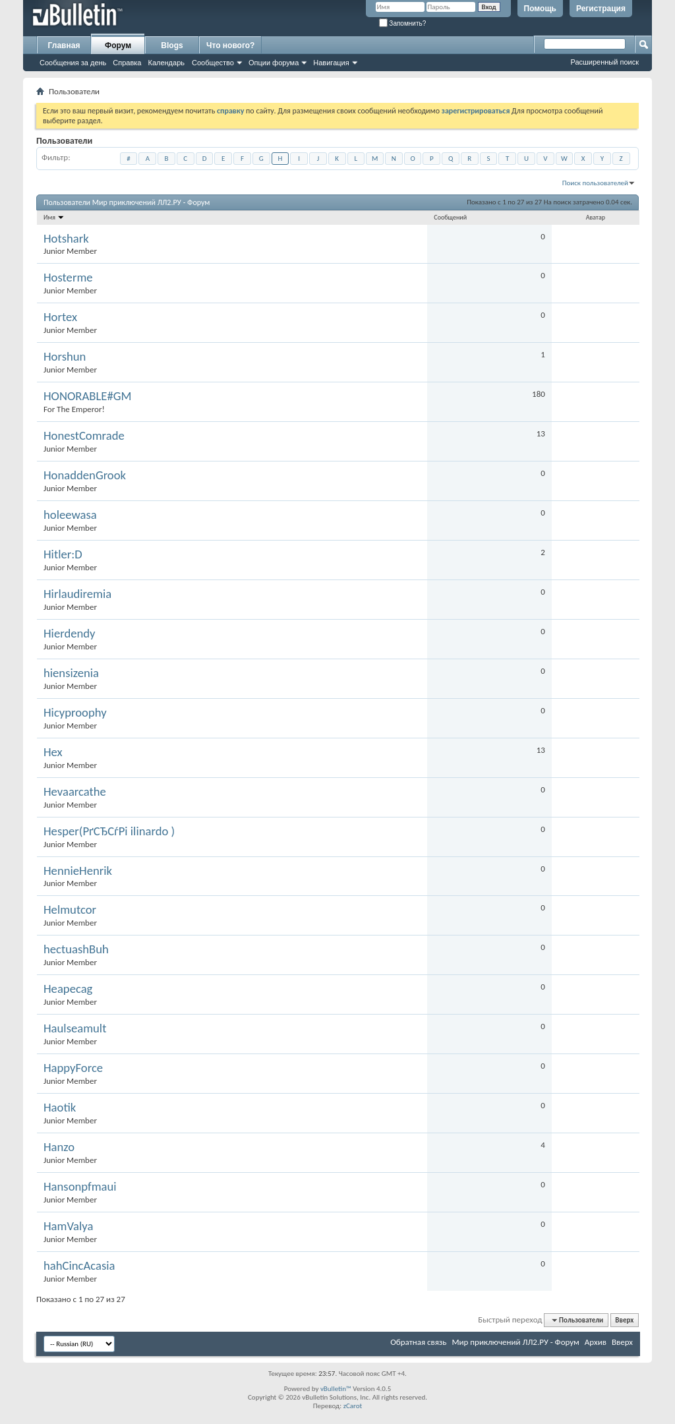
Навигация (331, 63)
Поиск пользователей (595, 183)
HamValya (68, 1226)
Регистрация (601, 8)
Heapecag (68, 989)
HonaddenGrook (85, 475)
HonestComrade (84, 436)
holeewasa (70, 515)
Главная (64, 45)
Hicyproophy (75, 712)
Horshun (65, 356)
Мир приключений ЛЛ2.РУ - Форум (515, 1342)
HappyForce (73, 1068)
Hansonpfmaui (80, 1186)
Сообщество (213, 63)
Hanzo (59, 1147)
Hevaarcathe (75, 792)
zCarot (353, 1406)
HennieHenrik (78, 871)
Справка (127, 63)
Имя (54, 217)
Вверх (624, 1320)
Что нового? (230, 45)
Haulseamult (75, 1028)
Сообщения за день (73, 63)
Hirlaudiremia (77, 594)
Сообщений (450, 217)
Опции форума (274, 63)
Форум (118, 45)
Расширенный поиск (604, 62)
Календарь (166, 63)
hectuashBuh (76, 949)
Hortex (60, 317)
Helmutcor (70, 910)
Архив (595, 1342)
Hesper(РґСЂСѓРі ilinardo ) (109, 831)
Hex (53, 752)
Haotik (60, 1107)
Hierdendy (70, 633)
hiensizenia (71, 673)
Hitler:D (63, 554)
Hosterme (68, 277)
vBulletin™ (335, 1388)
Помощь (540, 8)
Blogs (172, 45)
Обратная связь (418, 1342)
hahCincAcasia (79, 1266)
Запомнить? (402, 23)
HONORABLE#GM (87, 396)
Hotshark (66, 238)
